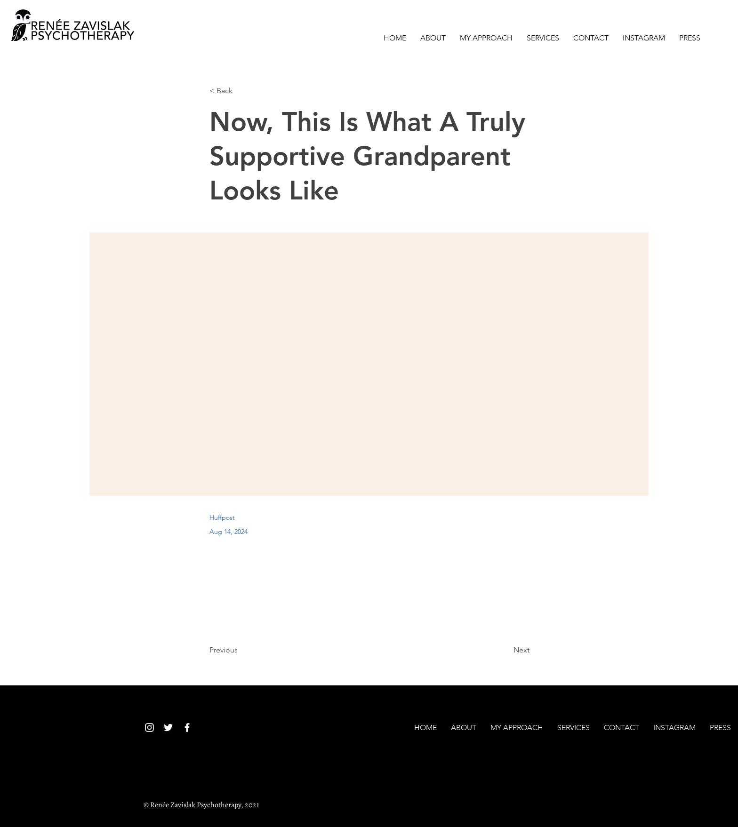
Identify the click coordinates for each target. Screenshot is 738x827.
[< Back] (240, 91)
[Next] (505, 650)
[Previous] (240, 650)
